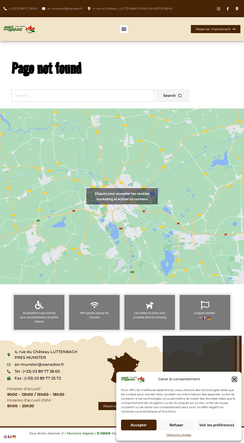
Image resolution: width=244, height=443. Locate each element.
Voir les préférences (216, 425)
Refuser (176, 425)
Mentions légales (80, 433)
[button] (234, 379)
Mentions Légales (179, 435)
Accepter (139, 425)
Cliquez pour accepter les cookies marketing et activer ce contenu (122, 196)
